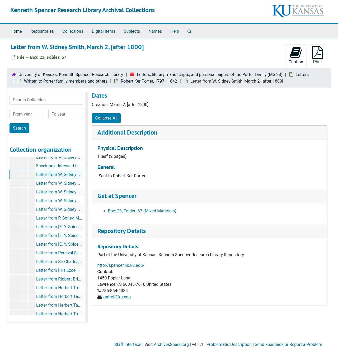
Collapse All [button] (106, 118)
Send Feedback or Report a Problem (288, 344)
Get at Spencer (117, 196)
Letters (302, 74)
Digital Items (103, 31)
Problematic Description (229, 344)
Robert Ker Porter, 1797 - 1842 (149, 81)
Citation (296, 55)
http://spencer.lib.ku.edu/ (121, 265)
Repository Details (121, 231)
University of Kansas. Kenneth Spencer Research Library (70, 74)
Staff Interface (127, 344)
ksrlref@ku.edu (116, 296)
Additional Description (127, 132)
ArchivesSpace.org (171, 344)
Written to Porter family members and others (65, 81)
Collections (72, 31)
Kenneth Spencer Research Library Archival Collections (82, 10)
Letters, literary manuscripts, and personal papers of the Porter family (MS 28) (209, 74)
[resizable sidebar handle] (87, 207)
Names (155, 31)
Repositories (42, 31)
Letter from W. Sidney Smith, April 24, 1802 (76, 200)
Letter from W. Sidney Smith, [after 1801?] (75, 183)
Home (16, 31)
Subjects (132, 31)
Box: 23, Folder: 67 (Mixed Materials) (142, 210)
